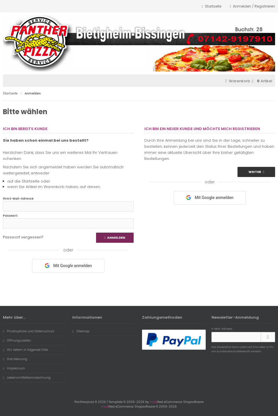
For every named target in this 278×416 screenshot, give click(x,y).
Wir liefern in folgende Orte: (25, 349)
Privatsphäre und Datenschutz (28, 331)
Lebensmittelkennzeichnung (27, 377)
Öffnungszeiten (17, 340)
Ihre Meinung (15, 359)
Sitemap (80, 331)
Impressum (14, 368)
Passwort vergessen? (23, 237)
